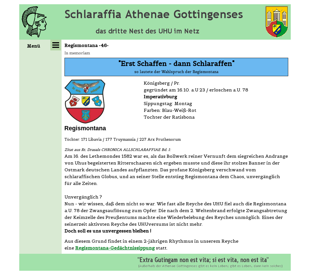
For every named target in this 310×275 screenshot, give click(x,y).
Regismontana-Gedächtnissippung (115, 248)
